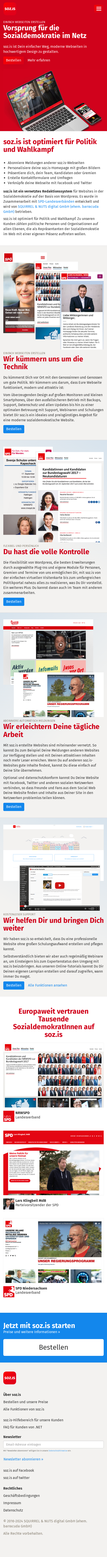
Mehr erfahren (39, 60)
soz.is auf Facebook (18, 1470)
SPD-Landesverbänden (56, 201)
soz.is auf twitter (16, 1478)
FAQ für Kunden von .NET (22, 1427)
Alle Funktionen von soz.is (23, 1409)
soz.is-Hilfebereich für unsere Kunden (33, 1420)
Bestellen (13, 60)
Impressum (12, 1503)
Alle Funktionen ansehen (47, 985)
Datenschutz (13, 1510)
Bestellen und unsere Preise (25, 1402)
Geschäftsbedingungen (21, 1496)
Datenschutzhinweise (58, 1451)
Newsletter (12, 1437)
